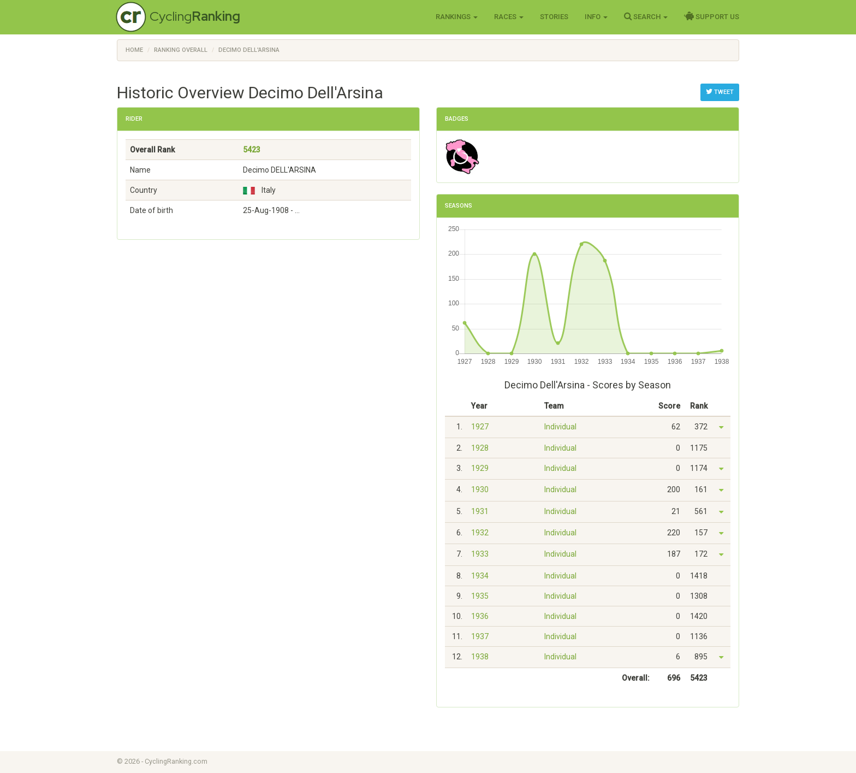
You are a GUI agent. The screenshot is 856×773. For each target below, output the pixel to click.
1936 (480, 616)
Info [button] (596, 17)
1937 (480, 636)
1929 (480, 468)
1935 (480, 596)
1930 (480, 489)
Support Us (711, 16)
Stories (554, 17)
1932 (480, 532)
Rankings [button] (457, 17)
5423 (251, 149)
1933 (480, 554)
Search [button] (646, 16)
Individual (560, 426)
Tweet (720, 92)
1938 (480, 656)
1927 (480, 426)
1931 (480, 511)
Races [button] (509, 17)
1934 (480, 575)
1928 (480, 448)
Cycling (195, 16)
